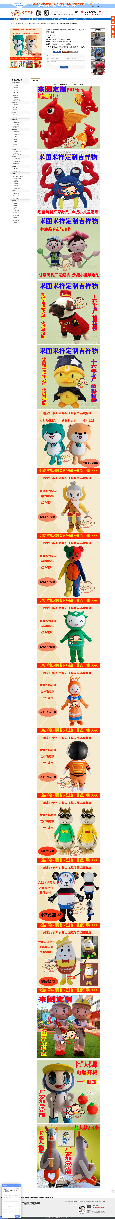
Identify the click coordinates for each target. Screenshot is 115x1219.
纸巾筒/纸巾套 (16, 168)
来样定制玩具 (15, 129)
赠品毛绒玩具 (16, 127)
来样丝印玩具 (16, 134)
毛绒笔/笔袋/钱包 (17, 178)
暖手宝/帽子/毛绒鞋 (17, 188)
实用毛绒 (14, 173)
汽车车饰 (15, 146)
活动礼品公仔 (16, 124)
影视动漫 (15, 136)
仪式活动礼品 (16, 210)
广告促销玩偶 (16, 122)
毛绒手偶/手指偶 (17, 154)
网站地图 (68, 1217)
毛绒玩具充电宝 (16, 193)
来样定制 (44, 19)
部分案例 (29, 23)
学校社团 (15, 205)
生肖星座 (15, 139)
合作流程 (83, 19)
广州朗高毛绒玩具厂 (21, 23)
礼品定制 (14, 200)
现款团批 (65, 51)
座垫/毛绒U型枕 (16, 161)
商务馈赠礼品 (16, 220)
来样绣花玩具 (16, 132)
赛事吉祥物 (15, 92)
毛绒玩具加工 (61, 14)
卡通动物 (15, 141)
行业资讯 (91, 19)
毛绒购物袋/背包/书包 (18, 176)
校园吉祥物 (15, 90)
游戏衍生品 (15, 109)
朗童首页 (17, 19)
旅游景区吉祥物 (16, 100)
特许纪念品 (15, 117)
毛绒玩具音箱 (16, 195)
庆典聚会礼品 (16, 217)
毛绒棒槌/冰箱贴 (17, 186)
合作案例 (52, 19)
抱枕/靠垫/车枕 (16, 159)
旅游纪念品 (15, 114)
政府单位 (15, 208)
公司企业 (15, 203)
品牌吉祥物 (15, 97)
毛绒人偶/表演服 (17, 151)
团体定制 (56, 51)
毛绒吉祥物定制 (36, 23)
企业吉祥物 (43, 23)
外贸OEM (68, 19)
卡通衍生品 (14, 102)
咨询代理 (74, 51)
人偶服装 (14, 149)
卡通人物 (15, 144)
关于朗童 (66, 1201)
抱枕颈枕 (14, 156)
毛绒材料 (76, 19)
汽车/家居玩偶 (16, 183)
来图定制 (36, 19)
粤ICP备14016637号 (61, 1217)
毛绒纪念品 (14, 112)
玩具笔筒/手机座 (17, 171)
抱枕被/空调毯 (16, 163)
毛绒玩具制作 (73, 14)
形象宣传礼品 (16, 222)
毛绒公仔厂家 (67, 14)
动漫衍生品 (15, 105)
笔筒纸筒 (14, 166)
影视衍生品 (15, 107)
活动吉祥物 (15, 95)
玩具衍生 (14, 191)
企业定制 (28, 19)
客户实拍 (60, 19)
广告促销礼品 (16, 213)
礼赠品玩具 (14, 119)
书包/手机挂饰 (16, 181)
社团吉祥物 (15, 87)
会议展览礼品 (16, 215)
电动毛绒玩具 (16, 198)
